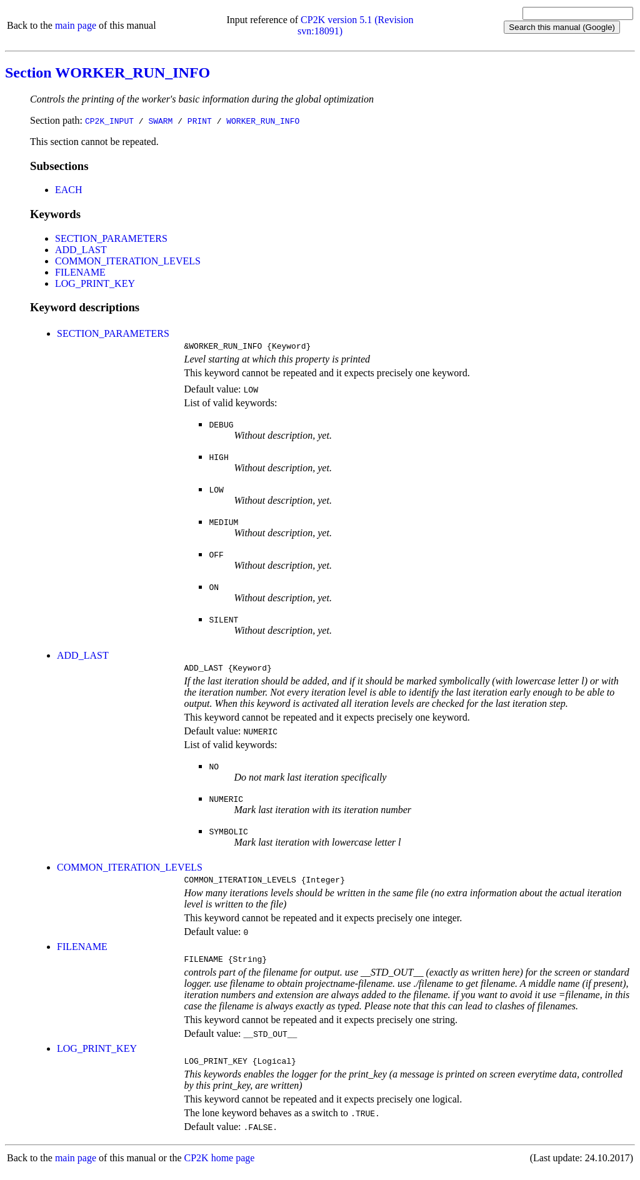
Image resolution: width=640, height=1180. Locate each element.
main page (75, 25)
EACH (68, 189)
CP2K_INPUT (109, 120)
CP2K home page (219, 1167)
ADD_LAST (81, 249)
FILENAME (80, 272)
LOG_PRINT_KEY (95, 283)
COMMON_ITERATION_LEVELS (128, 261)
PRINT (200, 120)
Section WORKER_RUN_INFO (107, 72)
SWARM (160, 120)
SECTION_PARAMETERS (111, 238)
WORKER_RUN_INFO (262, 120)
